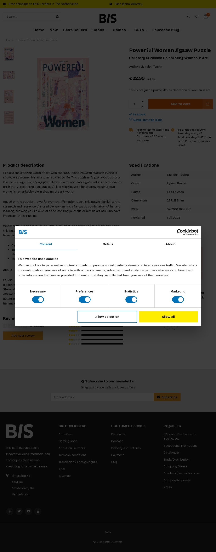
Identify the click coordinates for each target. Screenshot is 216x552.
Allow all (168, 317)
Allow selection (107, 317)
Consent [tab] (46, 244)
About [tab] (170, 244)
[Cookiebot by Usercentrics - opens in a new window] (180, 232)
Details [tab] (108, 244)
